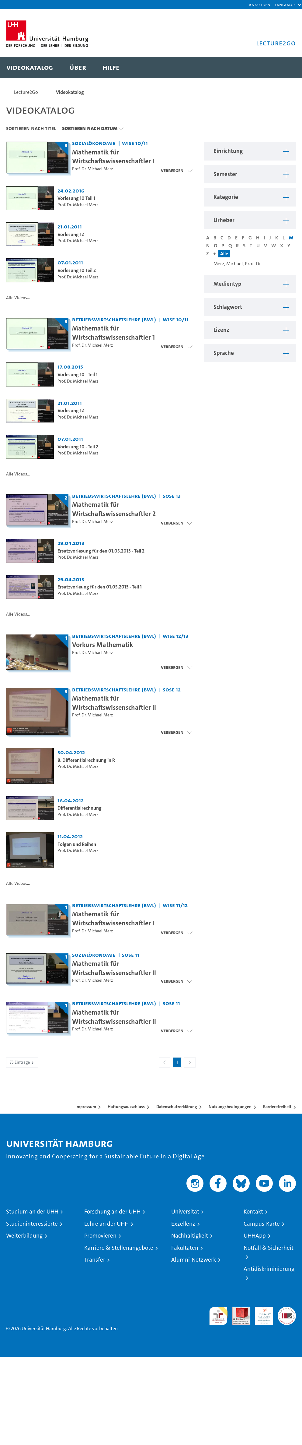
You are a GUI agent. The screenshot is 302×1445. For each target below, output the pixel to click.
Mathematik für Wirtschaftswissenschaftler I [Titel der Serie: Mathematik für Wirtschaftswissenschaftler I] (113, 156)
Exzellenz (183, 1224)
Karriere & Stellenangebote (118, 1248)
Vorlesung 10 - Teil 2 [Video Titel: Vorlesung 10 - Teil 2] (77, 446)
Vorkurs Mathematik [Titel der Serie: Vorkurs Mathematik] (102, 644)
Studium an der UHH (32, 1212)
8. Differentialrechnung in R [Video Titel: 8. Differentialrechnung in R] (86, 760)
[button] (285, 4)
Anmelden (259, 4)
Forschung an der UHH (112, 1212)
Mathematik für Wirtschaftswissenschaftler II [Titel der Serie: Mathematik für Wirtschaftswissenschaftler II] (114, 703)
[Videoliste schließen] (176, 170)
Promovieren (100, 1236)
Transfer (94, 1260)
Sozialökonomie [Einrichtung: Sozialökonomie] (93, 143)
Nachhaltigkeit (189, 1236)
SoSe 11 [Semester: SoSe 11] (130, 955)
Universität (185, 1212)
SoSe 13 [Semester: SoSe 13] (172, 496)
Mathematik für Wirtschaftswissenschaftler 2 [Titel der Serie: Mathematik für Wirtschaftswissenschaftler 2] (114, 509)
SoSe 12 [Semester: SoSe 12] (172, 689)
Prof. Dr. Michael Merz (92, 169)
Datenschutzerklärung (176, 1107)
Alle (224, 253)
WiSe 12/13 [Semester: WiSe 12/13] (175, 636)
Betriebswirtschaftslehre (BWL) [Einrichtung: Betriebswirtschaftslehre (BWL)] (114, 319)
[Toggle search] (285, 67)
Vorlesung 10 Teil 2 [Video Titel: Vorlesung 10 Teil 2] (76, 270)
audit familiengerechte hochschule (218, 1316)
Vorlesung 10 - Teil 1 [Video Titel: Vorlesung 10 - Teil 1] (77, 374)
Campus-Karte (262, 1224)
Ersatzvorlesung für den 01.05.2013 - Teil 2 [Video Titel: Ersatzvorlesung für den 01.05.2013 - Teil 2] (100, 551)
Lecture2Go (26, 92)
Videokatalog (70, 92)
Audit (238, 1310)
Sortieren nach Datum (89, 128)
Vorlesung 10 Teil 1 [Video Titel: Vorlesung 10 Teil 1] (76, 198)
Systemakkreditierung (287, 1310)
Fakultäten (184, 1248)
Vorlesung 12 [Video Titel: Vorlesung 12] (70, 234)
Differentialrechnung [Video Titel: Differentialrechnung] (79, 808)
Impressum (85, 1107)
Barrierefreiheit (277, 1107)
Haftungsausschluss (126, 1107)
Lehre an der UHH (106, 1224)
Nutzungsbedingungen (230, 1107)
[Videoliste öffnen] (176, 667)
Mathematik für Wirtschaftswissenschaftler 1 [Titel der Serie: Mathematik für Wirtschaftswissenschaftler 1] (113, 332)
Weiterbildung (24, 1236)
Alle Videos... (18, 298)
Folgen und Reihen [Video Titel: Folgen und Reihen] (76, 844)
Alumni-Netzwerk (193, 1260)
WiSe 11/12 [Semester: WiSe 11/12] (175, 905)
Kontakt (253, 1212)
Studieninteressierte (32, 1224)
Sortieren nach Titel (31, 128)
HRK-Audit (260, 1314)
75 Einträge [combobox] (22, 1062)
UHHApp (255, 1236)
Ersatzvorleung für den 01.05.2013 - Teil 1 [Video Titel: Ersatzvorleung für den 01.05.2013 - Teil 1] (99, 587)
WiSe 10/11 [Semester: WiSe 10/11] (135, 143)
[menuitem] (29, 67)
